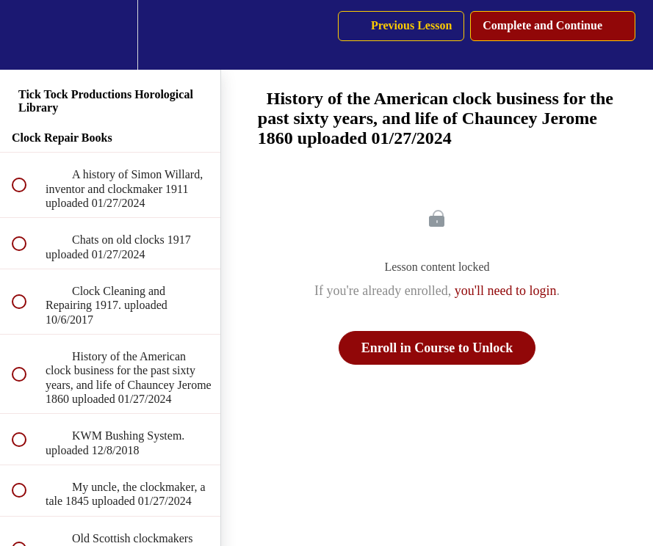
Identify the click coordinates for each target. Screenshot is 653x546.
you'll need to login (506, 290)
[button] (27, 35)
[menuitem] (110, 35)
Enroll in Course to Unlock (437, 348)
